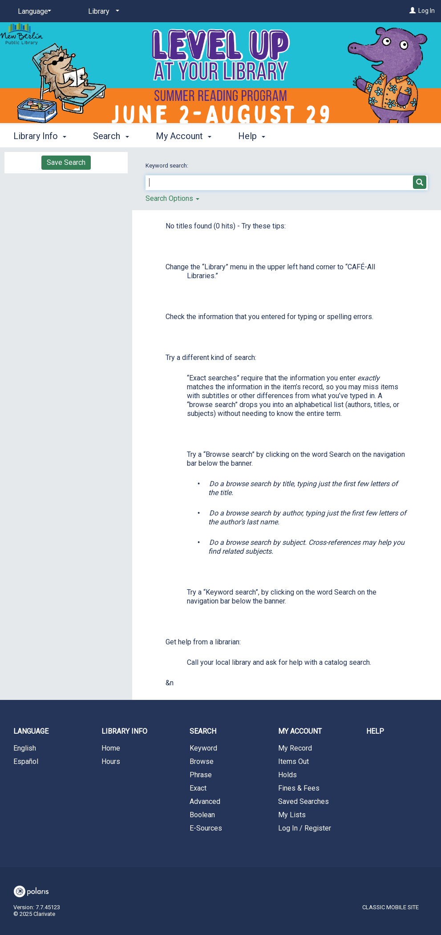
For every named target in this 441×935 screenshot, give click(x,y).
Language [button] (31, 731)
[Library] (102, 11)
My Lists (292, 815)
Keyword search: (168, 165)
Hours (110, 761)
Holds (287, 775)
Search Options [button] (172, 198)
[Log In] (412, 10)
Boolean (202, 815)
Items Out (293, 761)
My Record (295, 748)
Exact (198, 788)
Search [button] (111, 136)
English (24, 748)
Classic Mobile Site (390, 907)
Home (110, 748)
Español (25, 761)
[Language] (33, 11)
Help (375, 731)
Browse (202, 761)
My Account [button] (183, 136)
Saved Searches (303, 801)
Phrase (201, 775)
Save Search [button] (66, 162)
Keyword (203, 748)
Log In (426, 10)
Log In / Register (304, 828)
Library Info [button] (39, 136)
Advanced (205, 801)
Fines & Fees (299, 788)
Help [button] (251, 136)
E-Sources (206, 828)
